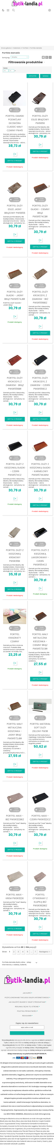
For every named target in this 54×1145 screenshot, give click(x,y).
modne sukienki (39, 1098)
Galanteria (16, 48)
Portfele (25, 48)
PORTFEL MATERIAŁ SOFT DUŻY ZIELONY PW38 (40, 727)
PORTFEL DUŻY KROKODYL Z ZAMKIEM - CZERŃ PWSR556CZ (40, 383)
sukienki (49, 1063)
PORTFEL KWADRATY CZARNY (14, 638)
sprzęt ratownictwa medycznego (14, 1050)
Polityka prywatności (27, 1011)
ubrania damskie (8, 1086)
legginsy (21, 1075)
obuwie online (28, 1090)
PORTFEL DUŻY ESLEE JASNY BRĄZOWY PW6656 (14, 209)
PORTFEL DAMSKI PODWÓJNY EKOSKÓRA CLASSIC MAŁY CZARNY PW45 (15, 123)
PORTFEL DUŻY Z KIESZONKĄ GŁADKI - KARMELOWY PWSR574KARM (40, 469)
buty (22, 1082)
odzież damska (9, 1071)
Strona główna (6, 48)
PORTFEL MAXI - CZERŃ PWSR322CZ (40, 817)
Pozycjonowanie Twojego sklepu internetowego (27, 997)
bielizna (37, 1102)
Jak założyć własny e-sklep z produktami (27, 1002)
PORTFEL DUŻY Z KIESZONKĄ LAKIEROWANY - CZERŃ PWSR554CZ (40, 557)
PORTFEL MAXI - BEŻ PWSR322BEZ (15, 817)
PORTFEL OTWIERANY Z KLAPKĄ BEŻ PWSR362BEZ (40, 900)
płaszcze (29, 1075)
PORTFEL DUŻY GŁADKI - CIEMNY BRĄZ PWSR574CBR (40, 211)
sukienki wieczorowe (20, 1067)
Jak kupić (27, 993)
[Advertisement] (27, 30)
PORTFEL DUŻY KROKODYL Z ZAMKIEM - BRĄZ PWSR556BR (15, 383)
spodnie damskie (9, 1075)
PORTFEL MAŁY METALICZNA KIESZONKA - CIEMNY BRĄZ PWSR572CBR (40, 641)
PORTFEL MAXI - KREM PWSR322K (15, 896)
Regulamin (26, 1016)
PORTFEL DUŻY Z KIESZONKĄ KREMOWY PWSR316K (15, 556)
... (31, 952)
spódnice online (41, 1090)
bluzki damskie (39, 1067)
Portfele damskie (36, 48)
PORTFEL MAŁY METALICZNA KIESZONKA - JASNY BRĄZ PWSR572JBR (15, 731)
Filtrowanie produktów (25, 62)
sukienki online (7, 1094)
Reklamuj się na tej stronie (27, 1006)
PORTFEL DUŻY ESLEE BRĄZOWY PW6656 (40, 119)
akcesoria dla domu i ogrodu (26, 1040)
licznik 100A (17, 1042)
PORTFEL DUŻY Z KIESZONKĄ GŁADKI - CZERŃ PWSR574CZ (14, 469)
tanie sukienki (9, 1102)
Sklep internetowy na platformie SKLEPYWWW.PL (27, 1054)
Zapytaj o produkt (14, 161)
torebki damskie (40, 1082)
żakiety (9, 1078)
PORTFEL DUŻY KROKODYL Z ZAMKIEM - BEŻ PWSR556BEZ (40, 297)
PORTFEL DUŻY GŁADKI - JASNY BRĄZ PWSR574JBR (14, 295)
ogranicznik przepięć (14, 1047)
